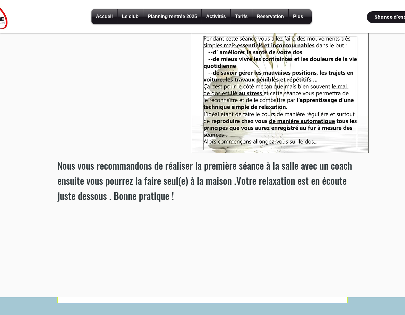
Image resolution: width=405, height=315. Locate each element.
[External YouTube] (121, 94)
